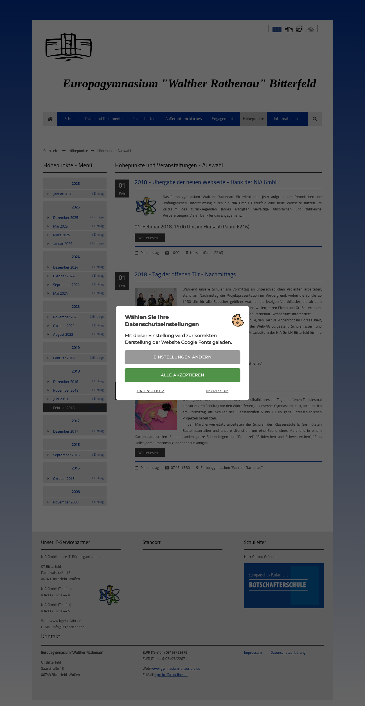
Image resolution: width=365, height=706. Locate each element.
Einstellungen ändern (182, 357)
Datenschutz (151, 391)
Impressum (217, 391)
